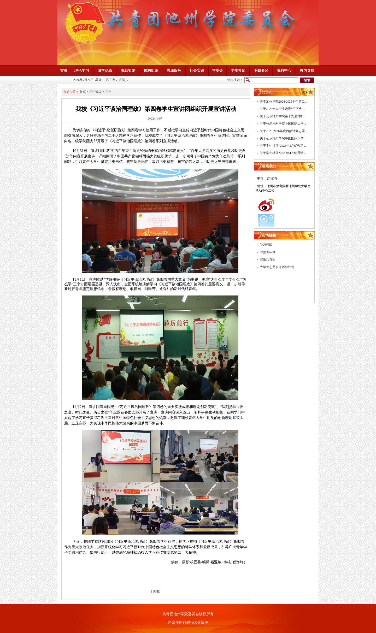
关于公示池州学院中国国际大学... (283, 124)
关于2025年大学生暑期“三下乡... (282, 109)
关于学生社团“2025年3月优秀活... (283, 145)
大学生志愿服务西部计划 (277, 267)
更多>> (307, 92)
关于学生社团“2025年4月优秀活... (283, 153)
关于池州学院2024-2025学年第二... (283, 101)
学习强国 (266, 245)
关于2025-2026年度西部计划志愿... (283, 131)
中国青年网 (267, 252)
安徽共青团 (267, 259)
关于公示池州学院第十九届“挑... (282, 116)
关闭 (156, 591)
